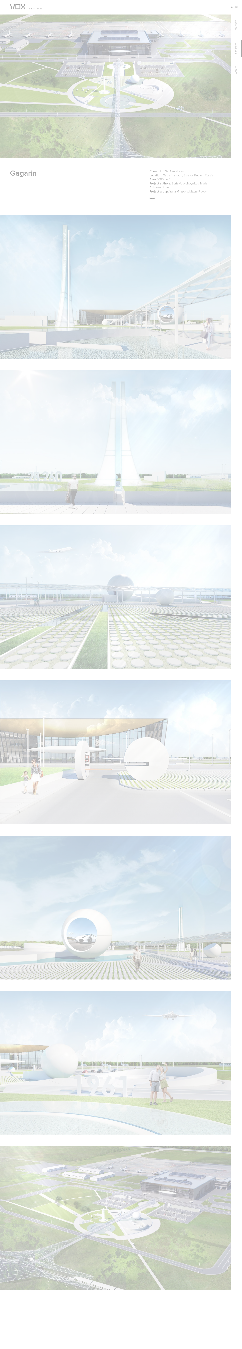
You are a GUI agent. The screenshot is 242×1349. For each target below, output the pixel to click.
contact (236, 25)
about (236, 70)
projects (236, 48)
